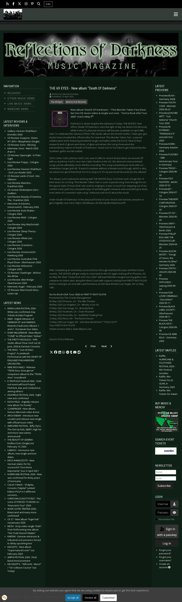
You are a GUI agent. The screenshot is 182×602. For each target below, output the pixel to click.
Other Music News (21, 98)
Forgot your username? (165, 558)
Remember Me (167, 519)
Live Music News (19, 103)
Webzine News (18, 109)
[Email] (165, 478)
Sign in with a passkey (167, 532)
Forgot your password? (165, 551)
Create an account (164, 565)
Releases (14, 93)
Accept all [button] (73, 597)
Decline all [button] (90, 597)
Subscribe (164, 486)
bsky (48, 3)
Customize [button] (108, 597)
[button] (51, 352)
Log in (167, 543)
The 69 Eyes (56, 101)
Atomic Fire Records (76, 101)
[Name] (165, 472)
